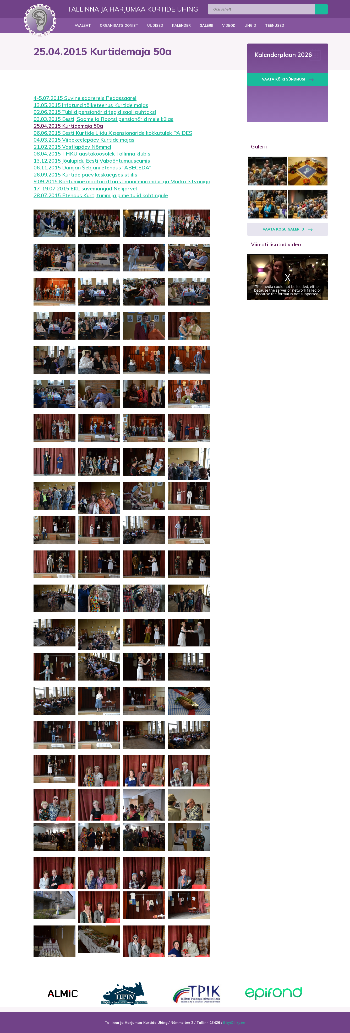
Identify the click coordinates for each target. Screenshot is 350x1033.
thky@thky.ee (234, 1022)
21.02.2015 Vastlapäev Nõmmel (72, 146)
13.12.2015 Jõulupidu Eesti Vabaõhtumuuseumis (92, 160)
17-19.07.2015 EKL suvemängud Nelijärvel (85, 188)
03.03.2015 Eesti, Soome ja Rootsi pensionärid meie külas (103, 119)
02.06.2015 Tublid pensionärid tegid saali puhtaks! (95, 112)
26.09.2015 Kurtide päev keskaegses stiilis (85, 174)
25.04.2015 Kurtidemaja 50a (68, 125)
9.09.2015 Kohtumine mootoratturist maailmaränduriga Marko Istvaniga (122, 181)
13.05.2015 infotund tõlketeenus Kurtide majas (91, 105)
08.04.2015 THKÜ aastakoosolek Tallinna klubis (92, 153)
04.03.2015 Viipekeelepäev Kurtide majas (84, 139)
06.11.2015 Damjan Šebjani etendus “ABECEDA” (92, 167)
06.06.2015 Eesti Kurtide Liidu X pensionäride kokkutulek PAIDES (113, 133)
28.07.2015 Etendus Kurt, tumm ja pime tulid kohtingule (101, 195)
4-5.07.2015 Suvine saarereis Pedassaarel (85, 98)
